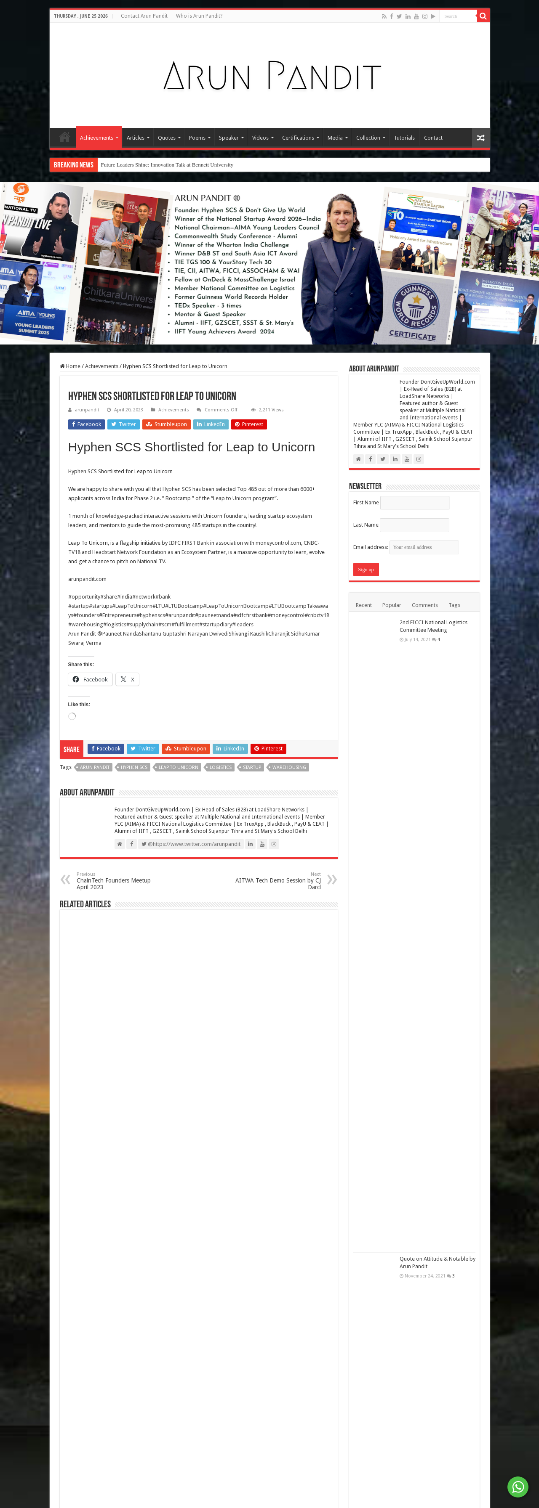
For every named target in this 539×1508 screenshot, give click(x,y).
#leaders (242, 624)
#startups (100, 606)
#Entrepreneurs (117, 615)
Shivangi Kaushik (248, 634)
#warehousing (85, 624)
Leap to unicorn (178, 767)
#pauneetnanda (214, 615)
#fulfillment (185, 624)
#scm (164, 624)
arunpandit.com (87, 579)
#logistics (114, 624)
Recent (364, 605)
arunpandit (87, 410)
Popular (391, 605)
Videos (260, 138)
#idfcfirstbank (250, 615)
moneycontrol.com (278, 543)
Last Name (366, 525)
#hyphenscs (150, 615)
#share (108, 597)
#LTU (158, 606)
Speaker (229, 138)
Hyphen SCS (177, 489)
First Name (366, 502)
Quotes (167, 138)
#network (143, 597)
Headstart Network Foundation (129, 552)
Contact (433, 138)
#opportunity (84, 597)
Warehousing (289, 767)
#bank (163, 597)
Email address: (406, 547)
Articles (135, 138)
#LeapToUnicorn (132, 606)
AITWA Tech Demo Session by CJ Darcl (278, 881)
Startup (252, 767)
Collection (368, 138)
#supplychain (142, 624)
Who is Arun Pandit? (199, 16)
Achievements (96, 138)
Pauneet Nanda (120, 634)
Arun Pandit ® (85, 634)
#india (124, 597)
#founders (86, 615)
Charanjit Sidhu (286, 634)
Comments (425, 605)
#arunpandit (180, 615)
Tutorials (404, 138)
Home (65, 137)
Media (335, 138)
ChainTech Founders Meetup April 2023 (120, 881)
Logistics (221, 767)
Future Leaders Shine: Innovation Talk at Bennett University (167, 165)
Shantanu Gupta (158, 634)
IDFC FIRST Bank (189, 543)
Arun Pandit (94, 767)
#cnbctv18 (316, 615)
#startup (78, 606)
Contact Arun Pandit (144, 16)
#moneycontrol (285, 615)
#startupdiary (215, 624)
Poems (197, 138)
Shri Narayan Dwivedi (203, 634)
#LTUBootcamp (184, 606)
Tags (454, 605)
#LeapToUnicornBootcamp (236, 606)
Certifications (298, 138)
